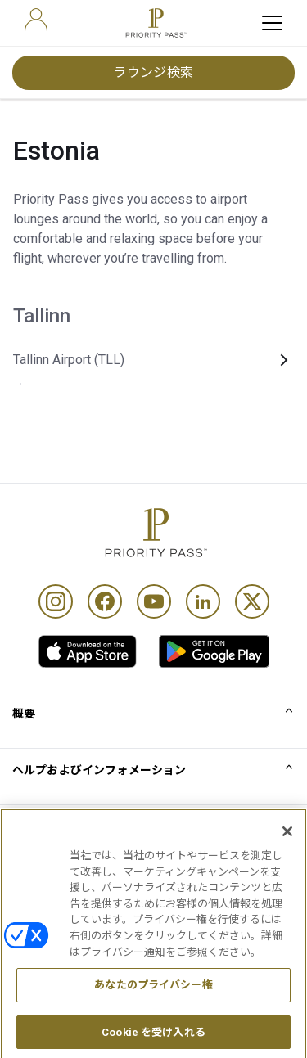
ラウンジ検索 (153, 72)
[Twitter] (252, 601)
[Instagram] (55, 601)
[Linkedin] (203, 601)
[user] (36, 19)
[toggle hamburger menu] (272, 23)
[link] (87, 651)
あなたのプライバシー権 (153, 999)
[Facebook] (105, 601)
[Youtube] (154, 601)
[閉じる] (287, 846)
